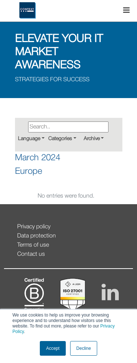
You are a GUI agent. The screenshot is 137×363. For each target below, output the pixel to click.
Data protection (36, 236)
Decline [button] (83, 348)
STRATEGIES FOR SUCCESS (52, 79)
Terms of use (33, 245)
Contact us (31, 254)
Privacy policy (33, 226)
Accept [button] (53, 348)
